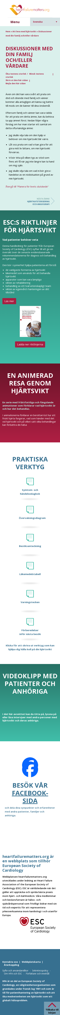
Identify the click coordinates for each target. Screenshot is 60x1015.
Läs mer (9, 301)
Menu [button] (15, 22)
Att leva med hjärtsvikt (24, 31)
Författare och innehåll (37, 973)
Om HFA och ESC (13, 973)
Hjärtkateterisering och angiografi (37, 201)
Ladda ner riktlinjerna (30, 344)
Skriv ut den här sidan (17, 80)
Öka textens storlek (16, 73)
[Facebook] (30, 769)
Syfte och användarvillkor (15, 970)
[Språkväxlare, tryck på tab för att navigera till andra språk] (45, 22)
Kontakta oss (10, 961)
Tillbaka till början (52, 1011)
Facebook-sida (30, 796)
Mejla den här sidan (16, 83)
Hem (8, 31)
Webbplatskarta (31, 961)
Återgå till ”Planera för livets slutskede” (27, 186)
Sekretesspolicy (40, 970)
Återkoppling (11, 964)
